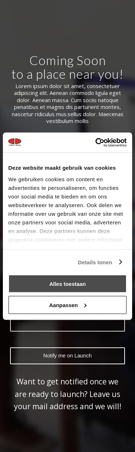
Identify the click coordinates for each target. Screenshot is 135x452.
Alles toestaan (67, 284)
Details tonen (95, 262)
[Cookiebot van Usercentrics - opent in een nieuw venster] (96, 142)
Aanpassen (68, 305)
